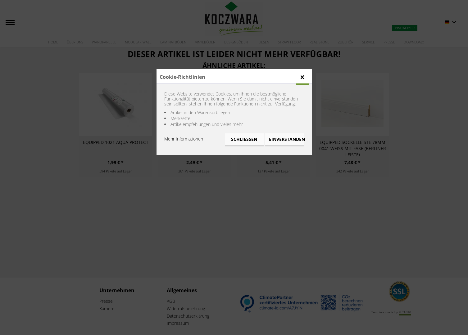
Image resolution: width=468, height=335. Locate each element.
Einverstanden (286, 139)
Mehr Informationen (183, 139)
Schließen (244, 139)
